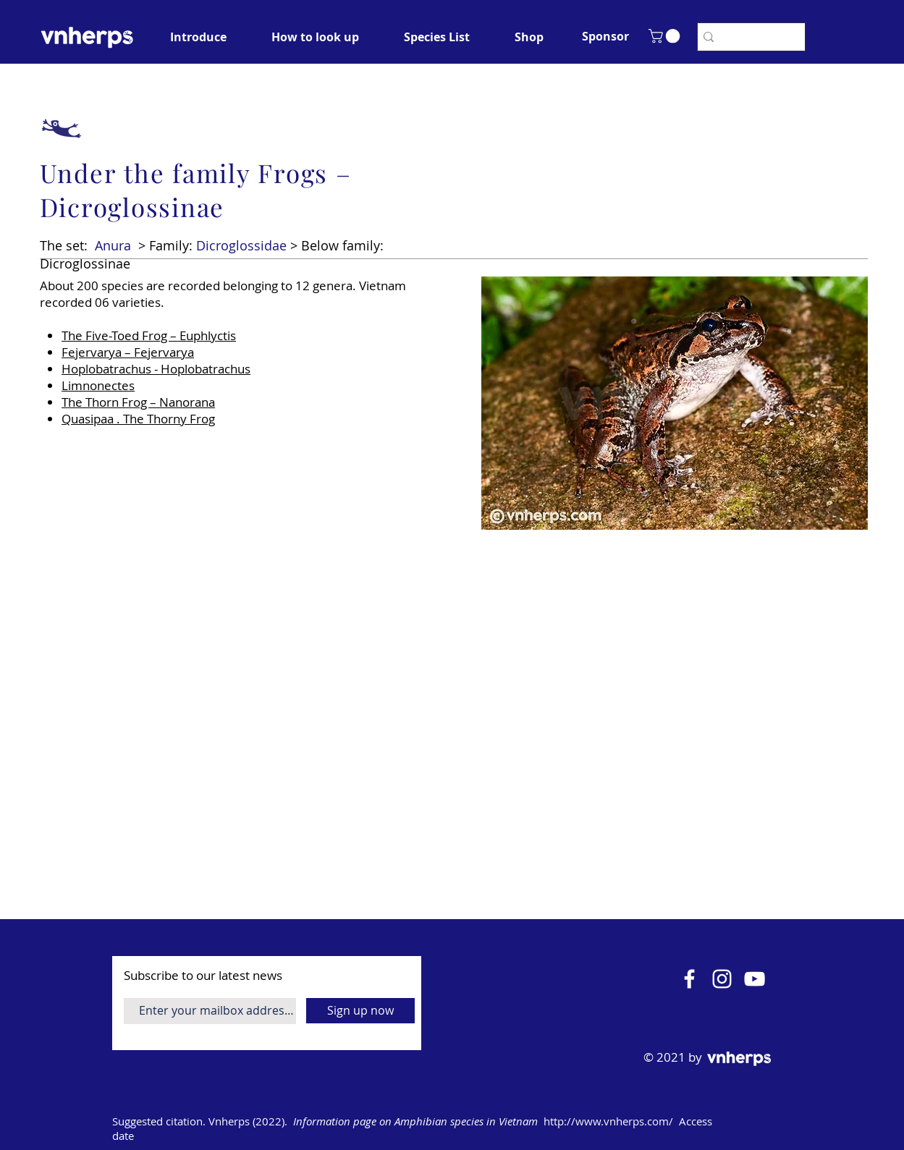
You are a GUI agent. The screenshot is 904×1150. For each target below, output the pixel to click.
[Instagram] (722, 979)
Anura (113, 245)
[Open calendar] (794, 1122)
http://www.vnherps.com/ (608, 1121)
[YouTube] (754, 979)
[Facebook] (689, 979)
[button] (605, 36)
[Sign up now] (360, 1010)
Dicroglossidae (241, 245)
